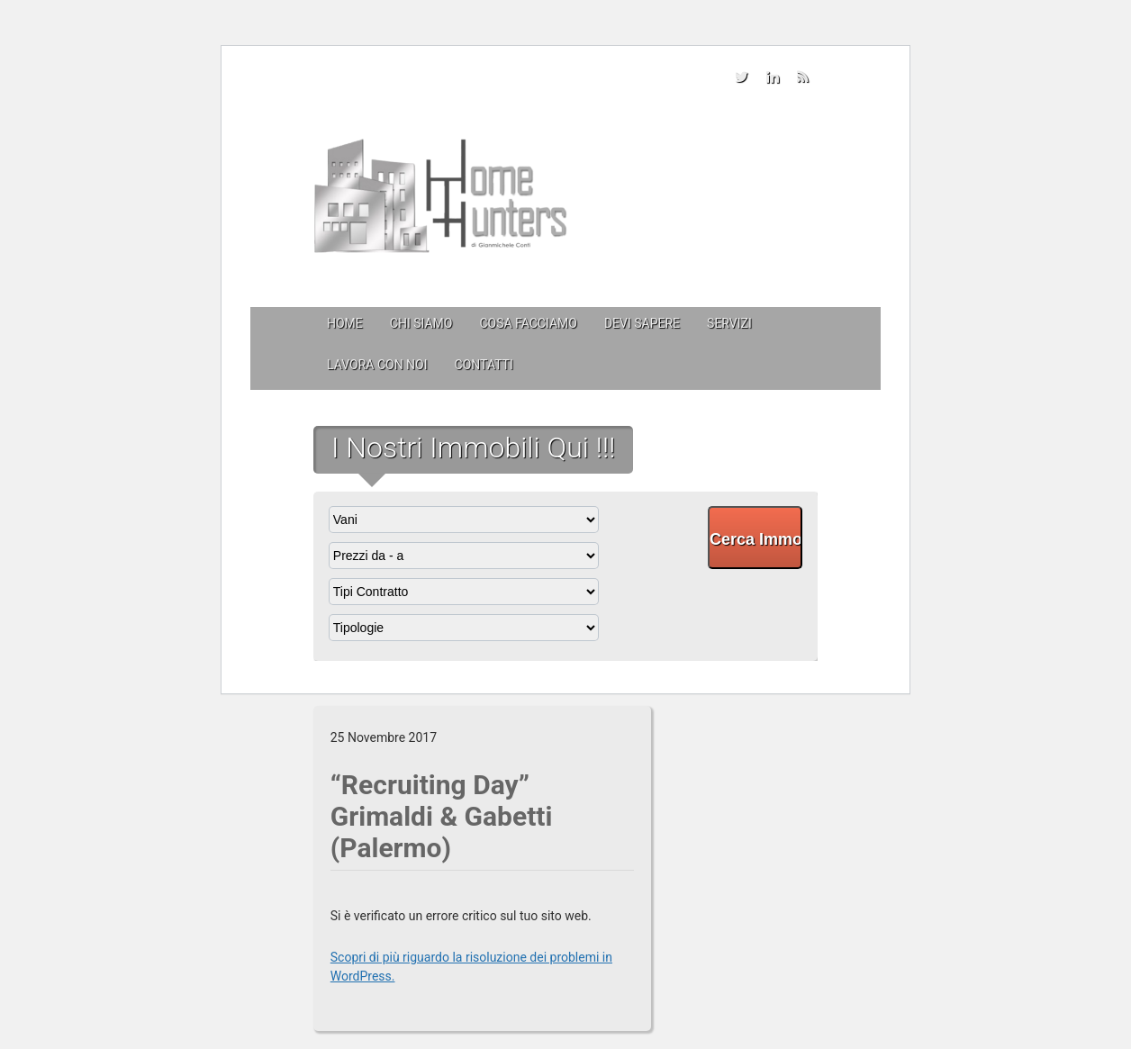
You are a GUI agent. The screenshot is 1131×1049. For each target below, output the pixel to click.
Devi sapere (642, 323)
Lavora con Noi (377, 364)
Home (345, 323)
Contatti (484, 364)
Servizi (729, 323)
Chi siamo (421, 323)
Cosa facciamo (527, 323)
